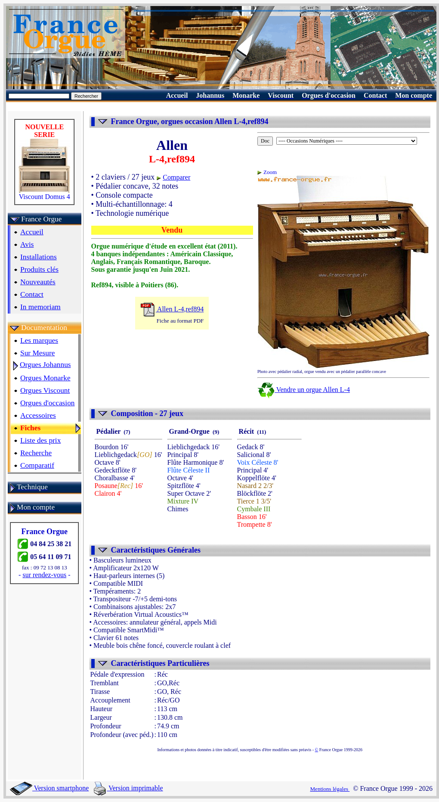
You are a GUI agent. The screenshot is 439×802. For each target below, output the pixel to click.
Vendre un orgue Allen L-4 (303, 389)
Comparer (176, 177)
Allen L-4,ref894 (172, 309)
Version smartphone (49, 788)
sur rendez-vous (44, 574)
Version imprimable (128, 788)
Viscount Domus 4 (44, 193)
